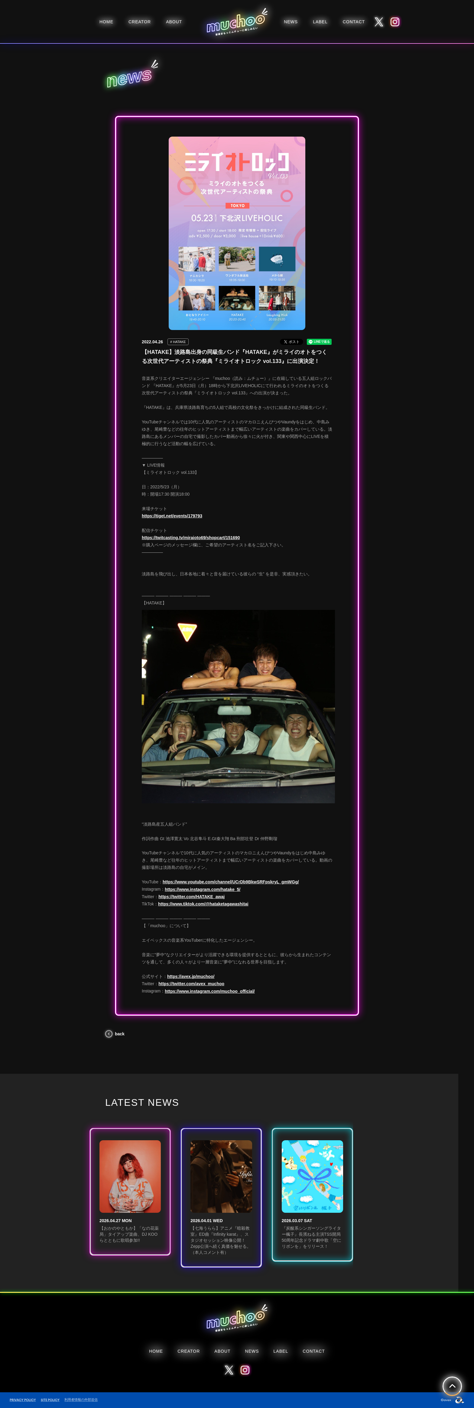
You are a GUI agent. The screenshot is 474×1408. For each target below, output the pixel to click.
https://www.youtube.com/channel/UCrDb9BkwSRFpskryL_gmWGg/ (231, 881)
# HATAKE (178, 342)
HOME (106, 21)
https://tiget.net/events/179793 (172, 515)
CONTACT (354, 21)
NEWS (291, 21)
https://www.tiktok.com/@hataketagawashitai (203, 903)
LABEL (320, 21)
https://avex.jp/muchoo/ (190, 976)
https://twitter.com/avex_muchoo (191, 983)
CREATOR (139, 21)
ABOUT (174, 21)
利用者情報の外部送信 (81, 1399)
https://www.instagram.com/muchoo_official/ (210, 991)
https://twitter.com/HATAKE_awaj (191, 896)
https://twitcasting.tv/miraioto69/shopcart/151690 (191, 537)
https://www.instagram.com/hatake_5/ (202, 889)
